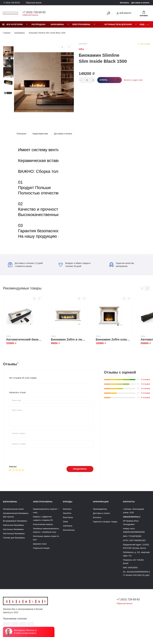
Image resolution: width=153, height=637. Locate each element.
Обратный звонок (34, 3)
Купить (109, 80)
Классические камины (43, 524)
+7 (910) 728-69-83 (11, 3)
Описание (21, 133)
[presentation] (32, 456)
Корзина (144, 14)
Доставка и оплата (140, 3)
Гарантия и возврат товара (105, 521)
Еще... (143, 24)
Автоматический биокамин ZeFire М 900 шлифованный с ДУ (24, 339)
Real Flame (68, 517)
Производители (100, 509)
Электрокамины (81, 24)
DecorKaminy (69, 530)
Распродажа (39, 24)
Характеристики (40, 133)
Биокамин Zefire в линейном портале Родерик (69, 339)
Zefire (65, 521)
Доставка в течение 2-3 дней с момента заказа (25, 264)
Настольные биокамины (14, 533)
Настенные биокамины (13, 529)
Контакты (124, 3)
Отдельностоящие (41, 548)
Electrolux (67, 509)
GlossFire (67, 513)
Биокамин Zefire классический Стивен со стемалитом (113, 339)
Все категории (12, 24)
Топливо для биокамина (14, 538)
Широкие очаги (39, 544)
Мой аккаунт (124, 13)
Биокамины (57, 24)
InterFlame (67, 526)
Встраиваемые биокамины (15, 521)
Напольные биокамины (13, 525)
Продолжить (80, 469)
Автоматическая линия (13, 509)
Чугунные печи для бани (118, 24)
